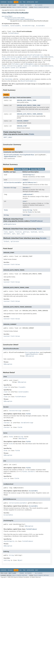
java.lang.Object (7, 16)
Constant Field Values (12, 264)
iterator (26, 187)
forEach (6, 241)
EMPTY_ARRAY (8, 137)
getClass (26, 232)
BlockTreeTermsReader (11, 154)
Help (36, 2)
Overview (3, 2)
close (25, 179)
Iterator (7, 187)
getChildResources (29, 182)
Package (10, 2)
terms (25, 210)
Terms (6, 210)
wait (13, 233)
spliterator (15, 241)
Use (20, 2)
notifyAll (7, 233)
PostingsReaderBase (27, 154)
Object (39, 229)
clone (5, 232)
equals (11, 232)
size (24, 201)
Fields (31, 134)
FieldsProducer (13, 33)
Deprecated (30, 2)
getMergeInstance (10, 224)
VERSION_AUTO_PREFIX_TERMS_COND (28, 105)
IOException (29, 356)
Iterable (25, 25)
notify (41, 232)
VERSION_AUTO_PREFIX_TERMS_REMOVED (30, 114)
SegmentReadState (10, 156)
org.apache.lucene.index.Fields (15, 18)
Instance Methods (21, 169)
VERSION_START (22, 126)
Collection (8, 182)
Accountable (40, 25)
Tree (24, 2)
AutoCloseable (15, 25)
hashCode (34, 232)
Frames (21, 5)
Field (13, 7)
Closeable (5, 25)
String (31, 25)
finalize (18, 232)
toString (26, 215)
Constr (18, 7)
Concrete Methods (37, 169)
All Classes (38, 5)
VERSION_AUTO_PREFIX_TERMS (26, 100)
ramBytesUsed (27, 194)
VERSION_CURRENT (23, 121)
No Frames (28, 5)
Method (24, 7)
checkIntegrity (28, 174)
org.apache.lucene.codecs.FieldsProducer (20, 19)
